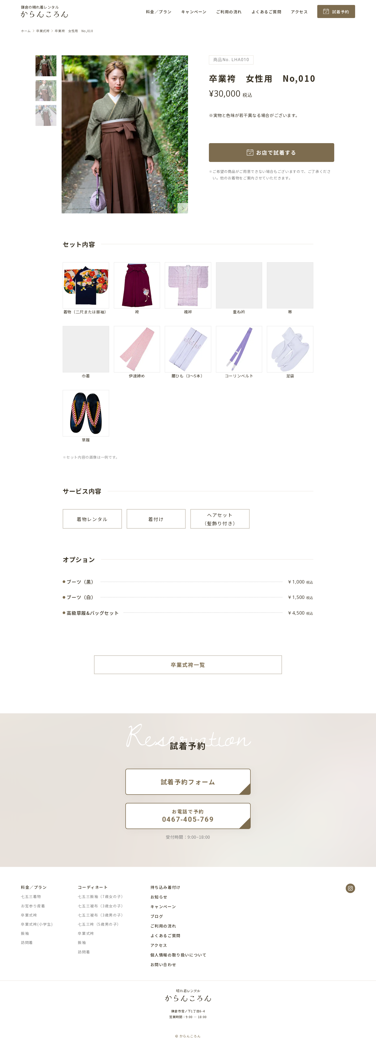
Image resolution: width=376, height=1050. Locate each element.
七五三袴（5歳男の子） (99, 924)
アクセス (299, 11)
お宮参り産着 (33, 905)
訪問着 (27, 942)
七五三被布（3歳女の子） (101, 905)
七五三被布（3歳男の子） (101, 915)
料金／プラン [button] (159, 11)
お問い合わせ (163, 964)
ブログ (156, 916)
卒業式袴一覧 (188, 664)
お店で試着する (276, 152)
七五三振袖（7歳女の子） (101, 896)
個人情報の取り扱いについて (178, 955)
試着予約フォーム (188, 781)
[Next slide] (183, 208)
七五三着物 (31, 896)
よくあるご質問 (266, 11)
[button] (46, 65)
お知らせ (159, 897)
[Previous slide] (67, 208)
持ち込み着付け (165, 887)
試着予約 (340, 11)
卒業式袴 (29, 915)
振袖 (25, 933)
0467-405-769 (188, 816)
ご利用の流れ (229, 11)
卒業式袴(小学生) (37, 924)
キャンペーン (194, 11)
